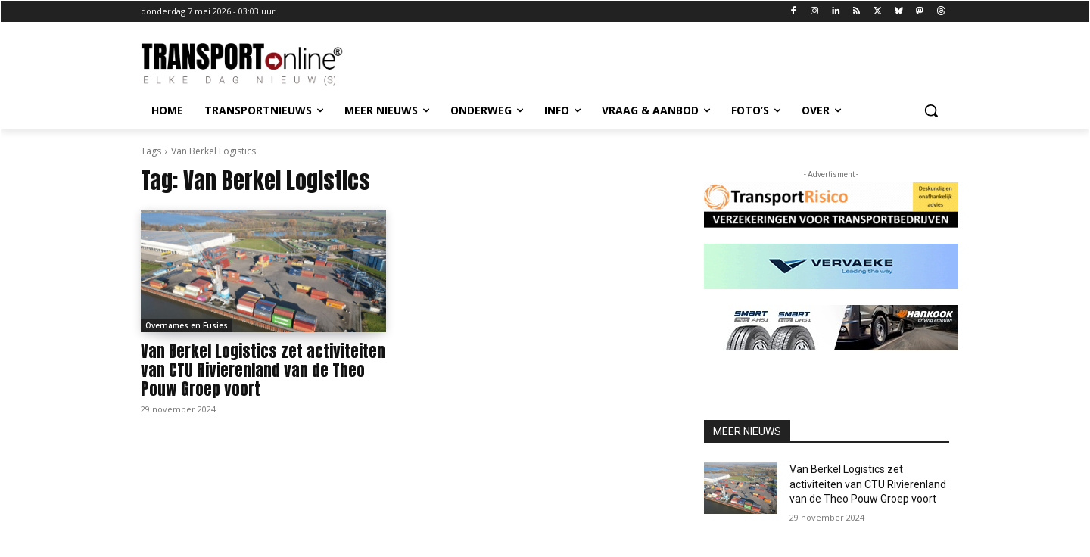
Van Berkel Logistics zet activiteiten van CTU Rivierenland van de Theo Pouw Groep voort (263, 370)
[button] (931, 110)
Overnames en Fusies (186, 325)
